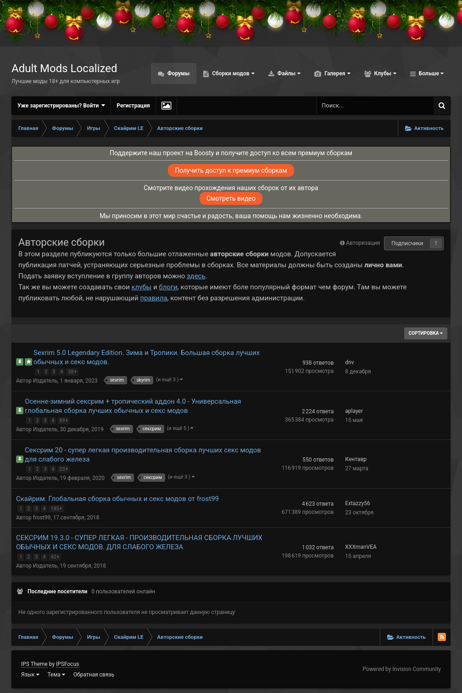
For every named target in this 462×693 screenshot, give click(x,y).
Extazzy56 (357, 503)
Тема (56, 674)
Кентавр (356, 459)
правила (153, 298)
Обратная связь (93, 674)
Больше (430, 73)
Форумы (177, 73)
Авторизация (363, 243)
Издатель (45, 380)
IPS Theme (34, 664)
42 (55, 556)
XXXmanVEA (361, 547)
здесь (196, 276)
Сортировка (426, 333)
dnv (349, 362)
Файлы (288, 73)
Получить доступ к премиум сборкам (231, 170)
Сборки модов (232, 73)
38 (73, 371)
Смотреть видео (231, 198)
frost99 (42, 517)
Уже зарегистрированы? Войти (61, 105)
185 (57, 508)
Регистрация (133, 105)
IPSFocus (67, 664)
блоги (168, 287)
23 (64, 468)
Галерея (336, 73)
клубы (141, 287)
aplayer (354, 411)
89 (64, 420)
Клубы (384, 73)
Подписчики (407, 243)
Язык (30, 674)
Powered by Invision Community (401, 669)
